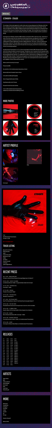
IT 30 (8, 358)
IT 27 (8, 353)
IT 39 (11, 343)
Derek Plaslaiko (6, 383)
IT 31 (7, 360)
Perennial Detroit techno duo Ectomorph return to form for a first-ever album (19, 305)
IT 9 (4, 352)
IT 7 (4, 348)
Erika (28, 165)
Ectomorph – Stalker (7, 287)
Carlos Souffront (6, 381)
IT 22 (8, 345)
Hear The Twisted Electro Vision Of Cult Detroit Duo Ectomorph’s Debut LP (18, 301)
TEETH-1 (16, 352)
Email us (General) (7, 418)
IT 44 (11, 352)
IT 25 (8, 350)
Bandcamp (5, 403)
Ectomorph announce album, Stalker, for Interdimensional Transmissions (18, 319)
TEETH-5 (16, 358)
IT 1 (3, 339)
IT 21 (7, 343)
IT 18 (8, 339)
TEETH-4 (16, 356)
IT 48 (11, 358)
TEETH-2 (16, 353)
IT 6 (4, 347)
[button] (6, 13)
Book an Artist (6, 421)
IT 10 (4, 353)
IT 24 (8, 348)
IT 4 (4, 343)
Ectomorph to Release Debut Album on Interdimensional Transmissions (18, 323)
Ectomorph (5, 183)
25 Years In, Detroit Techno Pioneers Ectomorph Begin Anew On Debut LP (18, 278)
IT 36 (11, 340)
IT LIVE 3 (16, 345)
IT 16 (4, 363)
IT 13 (4, 358)
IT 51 (11, 363)
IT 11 (4, 355)
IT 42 (11, 348)
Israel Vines (5, 388)
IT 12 (4, 356)
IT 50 (11, 361)
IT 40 (11, 345)
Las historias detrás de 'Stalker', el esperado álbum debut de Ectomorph (18, 282)
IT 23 (8, 347)
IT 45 (11, 353)
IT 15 (4, 361)
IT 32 (8, 361)
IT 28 (8, 355)
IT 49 (11, 360)
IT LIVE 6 (16, 350)
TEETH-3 (16, 355)
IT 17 (4, 364)
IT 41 (11, 347)
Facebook (5, 408)
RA (3, 413)
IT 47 (11, 356)
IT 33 (8, 363)
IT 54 (15, 340)
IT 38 (11, 342)
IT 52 (11, 364)
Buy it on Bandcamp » (8, 241)
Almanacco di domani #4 (8, 296)
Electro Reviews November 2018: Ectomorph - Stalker (14, 314)
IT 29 (8, 356)
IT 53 (15, 339)
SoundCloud (5, 405)
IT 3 (4, 342)
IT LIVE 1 (16, 342)
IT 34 (8, 364)
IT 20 (8, 342)
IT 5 (4, 345)
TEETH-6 (16, 360)
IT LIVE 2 (16, 343)
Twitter (4, 410)
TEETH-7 (16, 361)
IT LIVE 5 (16, 348)
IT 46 (11, 355)
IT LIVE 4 (16, 347)
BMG (4, 165)
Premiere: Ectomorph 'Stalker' (9, 292)
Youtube (4, 411)
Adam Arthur (6, 378)
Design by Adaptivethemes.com (46, 426)
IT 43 (11, 350)
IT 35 (11, 339)
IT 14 (4, 360)
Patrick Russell (6, 389)
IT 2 (4, 340)
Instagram (5, 407)
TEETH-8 (16, 363)
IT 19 (7, 340)
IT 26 (8, 352)
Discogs (4, 415)
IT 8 (4, 350)
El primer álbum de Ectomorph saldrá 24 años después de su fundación (17, 310)
